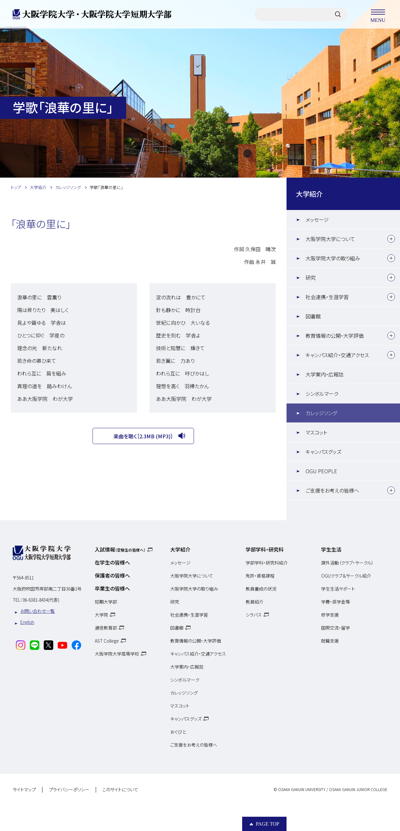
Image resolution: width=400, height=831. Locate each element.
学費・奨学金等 (335, 602)
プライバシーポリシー (69, 790)
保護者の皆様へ (112, 575)
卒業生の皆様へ (112, 588)
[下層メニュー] (391, 238)
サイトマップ (24, 790)
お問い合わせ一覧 (37, 611)
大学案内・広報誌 (325, 374)
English (27, 622)
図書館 (313, 316)
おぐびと (178, 732)
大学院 (101, 615)
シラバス (254, 615)
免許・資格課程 (260, 576)
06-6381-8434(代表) (41, 600)
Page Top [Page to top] (267, 824)
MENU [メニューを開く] (377, 14)
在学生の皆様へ (112, 562)
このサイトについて (120, 790)
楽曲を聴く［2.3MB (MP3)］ (143, 436)
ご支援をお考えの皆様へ (332, 490)
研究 (311, 277)
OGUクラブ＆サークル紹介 (346, 576)
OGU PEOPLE (321, 471)
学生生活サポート (338, 589)
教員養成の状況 (261, 589)
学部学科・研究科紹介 (267, 562)
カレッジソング (321, 413)
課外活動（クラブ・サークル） (347, 562)
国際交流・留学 (335, 628)
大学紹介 (309, 194)
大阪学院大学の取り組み (333, 258)
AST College (107, 641)
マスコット (316, 432)
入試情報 (120, 549)
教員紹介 (254, 602)
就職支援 (330, 641)
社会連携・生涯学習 (327, 297)
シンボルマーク (322, 393)
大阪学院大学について (330, 239)
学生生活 (331, 549)
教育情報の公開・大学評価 (335, 335)
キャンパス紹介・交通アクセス (337, 355)
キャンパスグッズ (323, 451)
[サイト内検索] (338, 14)
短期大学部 (106, 602)
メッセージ (317, 219)
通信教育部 (106, 628)
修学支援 (330, 615)
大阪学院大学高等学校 (117, 654)
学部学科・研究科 (265, 549)
